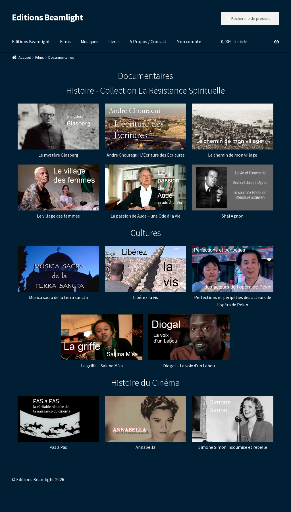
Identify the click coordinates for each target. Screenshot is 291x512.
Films (65, 41)
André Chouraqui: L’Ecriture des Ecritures (146, 155)
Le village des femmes (58, 216)
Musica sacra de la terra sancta (58, 297)
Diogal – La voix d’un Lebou (189, 365)
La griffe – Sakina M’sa (102, 365)
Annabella (145, 447)
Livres (114, 41)
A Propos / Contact (148, 41)
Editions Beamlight (47, 17)
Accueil (24, 57)
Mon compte (188, 41)
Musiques (89, 41)
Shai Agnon (233, 216)
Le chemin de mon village (232, 155)
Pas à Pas (58, 447)
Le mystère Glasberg (58, 155)
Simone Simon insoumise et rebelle (232, 447)
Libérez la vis (145, 297)
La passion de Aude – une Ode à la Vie (145, 216)
